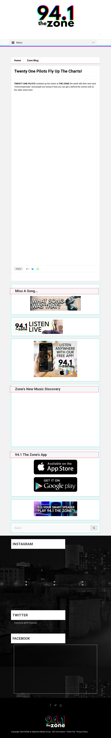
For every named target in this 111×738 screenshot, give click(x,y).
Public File (71, 732)
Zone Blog (32, 60)
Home (17, 60)
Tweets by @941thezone (25, 623)
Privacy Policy (82, 732)
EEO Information (58, 732)
